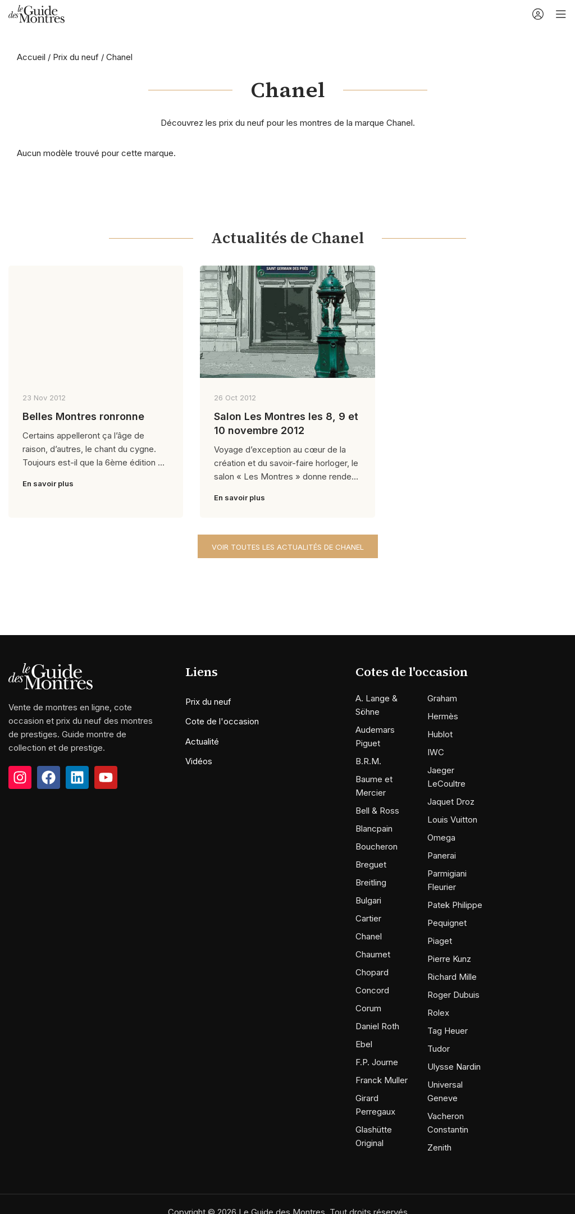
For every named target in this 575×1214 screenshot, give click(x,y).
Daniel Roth (377, 1026)
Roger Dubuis (453, 994)
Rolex (438, 1012)
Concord (372, 990)
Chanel (368, 936)
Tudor (438, 1048)
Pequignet (447, 923)
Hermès (442, 716)
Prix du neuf (76, 57)
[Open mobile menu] (561, 14)
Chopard (372, 972)
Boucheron (376, 846)
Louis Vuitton (452, 819)
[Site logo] (36, 13)
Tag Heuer (447, 1030)
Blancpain (374, 828)
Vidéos (198, 761)
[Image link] (50, 675)
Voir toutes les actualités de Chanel (288, 546)
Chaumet (372, 954)
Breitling (370, 882)
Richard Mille (452, 976)
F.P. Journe (376, 1062)
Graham (442, 698)
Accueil (31, 57)
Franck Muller (381, 1080)
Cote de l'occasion (222, 721)
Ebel (363, 1044)
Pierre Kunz (449, 958)
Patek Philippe (454, 905)
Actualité (202, 741)
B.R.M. (368, 761)
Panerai (441, 855)
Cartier (368, 918)
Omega (441, 837)
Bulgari (368, 900)
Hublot (440, 734)
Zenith (439, 1147)
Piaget (439, 940)
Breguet (370, 864)
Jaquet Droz (450, 801)
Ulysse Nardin (454, 1066)
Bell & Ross (377, 810)
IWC (435, 752)
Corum (368, 1008)
